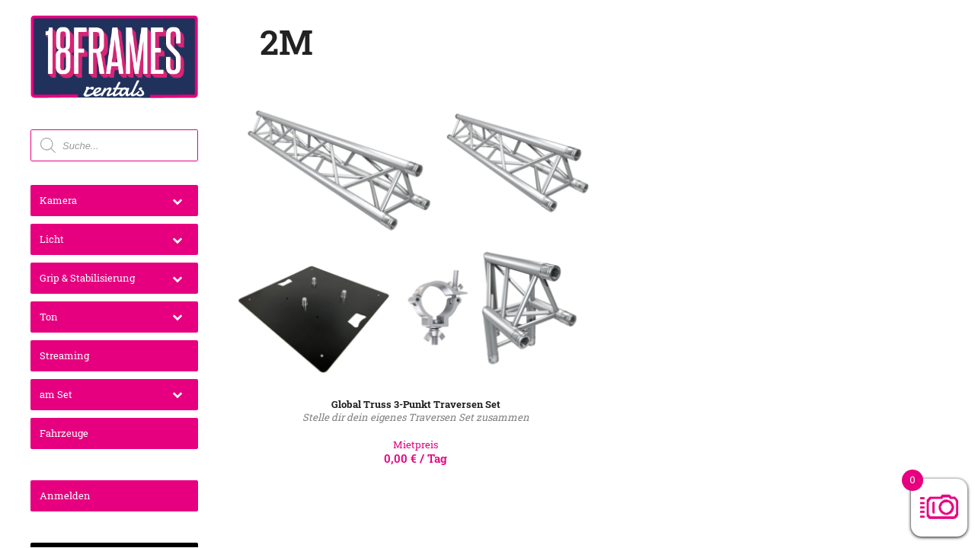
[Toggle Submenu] (177, 200)
